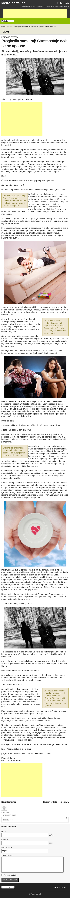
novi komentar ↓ (9, 802)
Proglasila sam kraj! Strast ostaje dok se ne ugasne (35, 26)
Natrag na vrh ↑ (61, 887)
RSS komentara (61, 802)
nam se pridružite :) (62, 6)
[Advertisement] (35, 13)
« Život (5, 32)
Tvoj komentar (7, 855)
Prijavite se (49, 6)
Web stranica (6, 847)
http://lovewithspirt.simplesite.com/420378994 (30, 753)
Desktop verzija (63, 3)
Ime (3, 832)
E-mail (4, 840)
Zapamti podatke (9, 875)
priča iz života (25, 99)
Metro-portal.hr (13, 3)
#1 (67, 818)
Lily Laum (12, 99)
